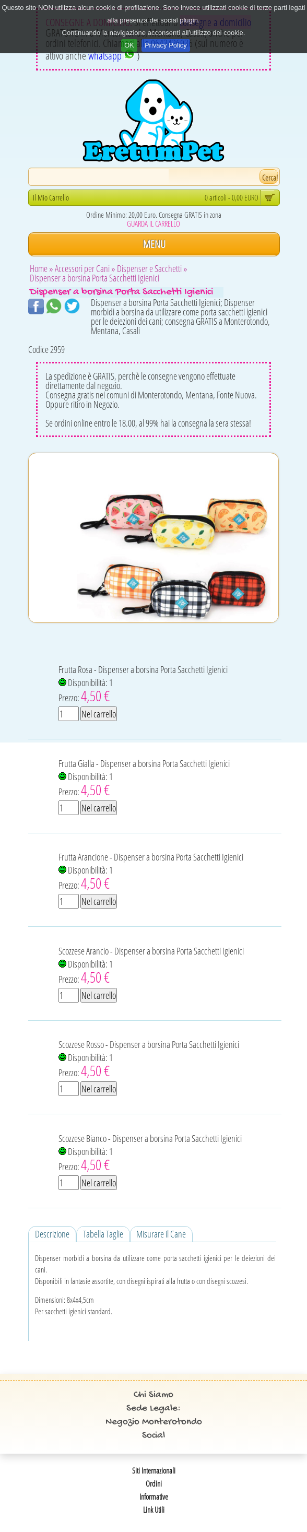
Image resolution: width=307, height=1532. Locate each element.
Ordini (154, 1483)
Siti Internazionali (153, 1470)
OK (129, 45)
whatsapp (111, 56)
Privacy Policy (166, 45)
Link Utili (153, 1509)
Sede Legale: (153, 1409)
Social (153, 1436)
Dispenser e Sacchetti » (152, 268)
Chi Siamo (153, 1395)
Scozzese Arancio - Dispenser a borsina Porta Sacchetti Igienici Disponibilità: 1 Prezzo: (151, 966)
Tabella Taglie (103, 1234)
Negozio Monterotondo (153, 1422)
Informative (153, 1496)
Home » (41, 268)
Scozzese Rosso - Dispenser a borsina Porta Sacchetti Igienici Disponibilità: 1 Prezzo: (148, 1059)
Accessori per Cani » (85, 268)
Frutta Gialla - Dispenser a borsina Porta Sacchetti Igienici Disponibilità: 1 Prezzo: (144, 778)
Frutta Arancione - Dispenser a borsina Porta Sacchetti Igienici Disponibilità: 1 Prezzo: (150, 872)
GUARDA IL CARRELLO (153, 223)
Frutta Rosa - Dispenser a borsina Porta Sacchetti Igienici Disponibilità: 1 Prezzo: (143, 684)
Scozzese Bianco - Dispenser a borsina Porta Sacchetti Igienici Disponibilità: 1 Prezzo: (150, 1153)
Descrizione (52, 1234)
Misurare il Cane (161, 1234)
